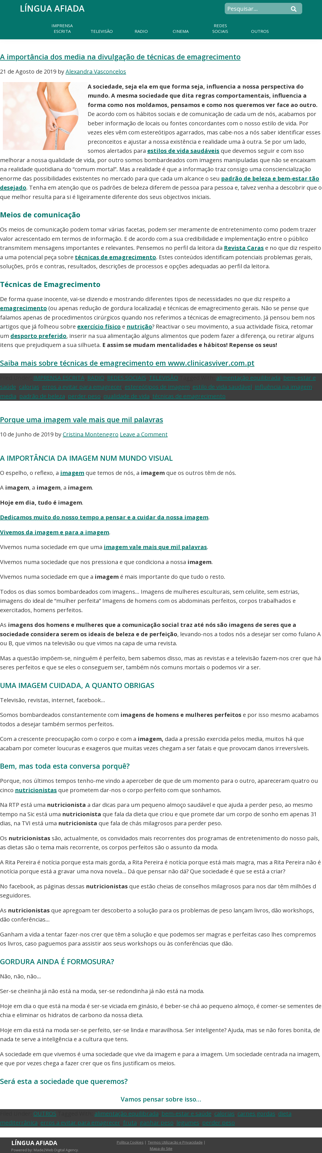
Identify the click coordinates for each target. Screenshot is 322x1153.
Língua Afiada (52, 8)
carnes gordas (256, 1113)
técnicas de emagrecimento (115, 257)
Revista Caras (244, 248)
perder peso (84, 396)
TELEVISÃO (163, 378)
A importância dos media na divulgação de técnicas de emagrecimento (120, 56)
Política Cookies (130, 1142)
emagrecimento (23, 308)
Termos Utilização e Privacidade (175, 1142)
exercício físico (99, 326)
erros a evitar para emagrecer (82, 387)
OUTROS (44, 1113)
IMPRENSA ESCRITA (59, 378)
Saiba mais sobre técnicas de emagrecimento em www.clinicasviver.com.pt (127, 363)
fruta (130, 1122)
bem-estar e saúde (186, 1113)
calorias (29, 387)
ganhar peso (157, 1122)
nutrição (139, 326)
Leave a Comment (144, 434)
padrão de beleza (42, 396)
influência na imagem (283, 387)
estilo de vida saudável (222, 387)
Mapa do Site (161, 1148)
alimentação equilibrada (248, 378)
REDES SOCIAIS (126, 378)
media (8, 396)
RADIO (95, 378)
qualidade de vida (126, 396)
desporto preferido (38, 336)
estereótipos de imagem (157, 387)
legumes (187, 1122)
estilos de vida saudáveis (183, 151)
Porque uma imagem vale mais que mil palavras (81, 419)
